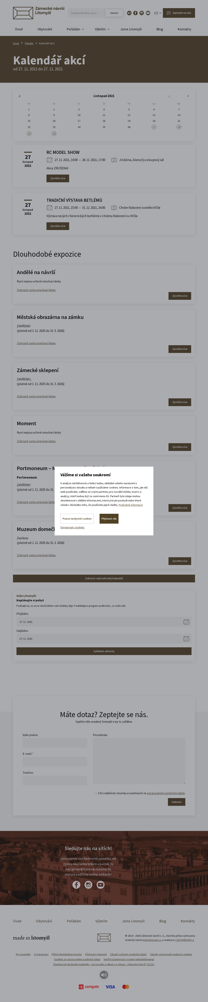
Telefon (28, 773)
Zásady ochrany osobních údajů (128, 954)
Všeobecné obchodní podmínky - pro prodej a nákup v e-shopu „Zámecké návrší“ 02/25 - (104, 964)
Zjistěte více (57, 178)
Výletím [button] (100, 29)
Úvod (19, 29)
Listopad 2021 (104, 96)
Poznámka (100, 735)
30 (54, 133)
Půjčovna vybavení (96, 954)
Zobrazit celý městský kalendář (104, 578)
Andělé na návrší (36, 272)
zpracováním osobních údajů (166, 793)
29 (29, 133)
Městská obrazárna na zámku (50, 317)
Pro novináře (23, 954)
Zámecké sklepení (37, 370)
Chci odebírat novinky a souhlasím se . (141, 793)
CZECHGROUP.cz (184, 940)
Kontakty (184, 29)
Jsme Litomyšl (131, 29)
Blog (159, 29)
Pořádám (74, 921)
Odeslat (176, 802)
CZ (156, 13)
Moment (26, 423)
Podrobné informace (131, 504)
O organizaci (41, 954)
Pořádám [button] (73, 29)
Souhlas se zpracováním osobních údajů (77, 959)
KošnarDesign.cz (152, 940)
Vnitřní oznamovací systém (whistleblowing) (129, 959)
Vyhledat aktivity (104, 651)
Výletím (29, 43)
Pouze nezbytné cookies (77, 518)
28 (179, 127)
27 (154, 127)
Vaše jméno (30, 735)
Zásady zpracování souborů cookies (171, 954)
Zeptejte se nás (182, 12)
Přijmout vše (109, 518)
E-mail (28, 754)
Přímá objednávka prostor (67, 954)
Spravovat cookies (72, 527)
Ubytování (44, 29)
